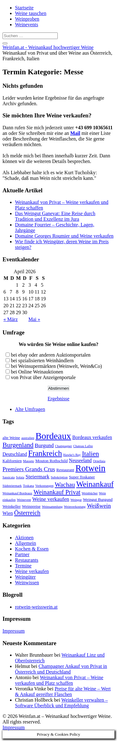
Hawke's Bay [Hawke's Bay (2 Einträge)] (72, 455)
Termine (23, 565)
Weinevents (26, 24)
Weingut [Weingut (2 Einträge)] (76, 499)
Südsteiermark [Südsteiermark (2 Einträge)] (12, 485)
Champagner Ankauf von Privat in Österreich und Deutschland (61, 669)
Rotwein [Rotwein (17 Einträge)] (90, 468)
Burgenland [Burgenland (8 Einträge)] (17, 445)
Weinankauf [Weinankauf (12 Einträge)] (95, 484)
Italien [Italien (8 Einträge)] (90, 453)
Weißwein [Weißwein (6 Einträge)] (99, 505)
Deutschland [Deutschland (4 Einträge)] (14, 454)
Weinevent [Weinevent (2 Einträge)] (24, 499)
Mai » (34, 319)
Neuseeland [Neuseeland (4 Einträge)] (80, 460)
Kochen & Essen (32, 548)
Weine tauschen (30, 13)
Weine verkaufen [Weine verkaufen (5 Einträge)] (50, 499)
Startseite (24, 7)
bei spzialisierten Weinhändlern (42, 360)
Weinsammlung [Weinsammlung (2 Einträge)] (52, 506)
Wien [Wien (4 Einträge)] (7, 513)
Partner (22, 554)
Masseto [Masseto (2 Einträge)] (28, 461)
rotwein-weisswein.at (36, 607)
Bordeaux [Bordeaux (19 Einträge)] (53, 436)
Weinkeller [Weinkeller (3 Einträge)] (11, 506)
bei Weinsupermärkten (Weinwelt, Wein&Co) (56, 366)
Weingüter (25, 577)
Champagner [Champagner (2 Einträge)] (63, 446)
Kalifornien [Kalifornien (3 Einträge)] (12, 460)
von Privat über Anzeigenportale (43, 377)
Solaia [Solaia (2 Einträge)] (20, 477)
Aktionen (24, 537)
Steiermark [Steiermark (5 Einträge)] (38, 476)
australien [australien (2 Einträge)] (27, 438)
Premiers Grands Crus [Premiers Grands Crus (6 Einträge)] (28, 469)
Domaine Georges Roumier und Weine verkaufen (64, 236)
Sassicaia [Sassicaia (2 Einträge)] (8, 477)
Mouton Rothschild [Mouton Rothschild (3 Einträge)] (51, 460)
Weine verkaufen (32, 571)
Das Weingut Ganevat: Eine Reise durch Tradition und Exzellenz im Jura (55, 216)
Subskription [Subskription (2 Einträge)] (59, 477)
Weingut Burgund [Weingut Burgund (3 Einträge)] (98, 499)
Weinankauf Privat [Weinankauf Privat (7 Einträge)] (56, 492)
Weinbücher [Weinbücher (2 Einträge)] (90, 493)
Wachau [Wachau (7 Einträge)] (65, 484)
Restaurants (26, 560)
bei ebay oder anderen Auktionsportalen (50, 355)
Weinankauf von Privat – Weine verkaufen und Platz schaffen (59, 680)
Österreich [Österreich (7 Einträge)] (27, 512)
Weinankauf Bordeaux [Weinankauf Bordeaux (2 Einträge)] (17, 493)
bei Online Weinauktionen (37, 371)
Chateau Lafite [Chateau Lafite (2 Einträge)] (83, 446)
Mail (75, 133)
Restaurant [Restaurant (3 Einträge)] (65, 469)
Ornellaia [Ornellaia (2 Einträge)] (99, 461)
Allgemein (25, 543)
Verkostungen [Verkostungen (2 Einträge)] (44, 485)
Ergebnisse (59, 398)
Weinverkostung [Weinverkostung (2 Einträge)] (75, 506)
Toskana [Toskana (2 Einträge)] (28, 485)
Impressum (13, 631)
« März (10, 319)
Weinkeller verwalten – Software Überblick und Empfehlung (61, 702)
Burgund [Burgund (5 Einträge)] (44, 445)
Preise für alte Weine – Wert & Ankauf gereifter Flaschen (63, 691)
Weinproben (27, 19)
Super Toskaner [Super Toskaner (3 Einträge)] (82, 477)
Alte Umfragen (30, 409)
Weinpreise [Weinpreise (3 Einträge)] (31, 506)
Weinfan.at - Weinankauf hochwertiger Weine (48, 47)
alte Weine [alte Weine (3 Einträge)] (11, 437)
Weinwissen (27, 582)
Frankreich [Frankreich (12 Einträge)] (45, 453)
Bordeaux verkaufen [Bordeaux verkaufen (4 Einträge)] (92, 437)
